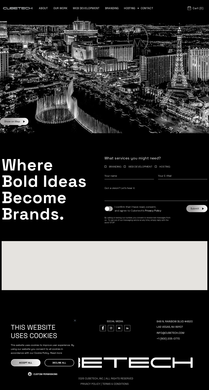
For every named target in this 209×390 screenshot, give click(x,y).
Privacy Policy (153, 210)
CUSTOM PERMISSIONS (45, 374)
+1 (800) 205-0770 (168, 338)
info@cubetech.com (170, 333)
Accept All (25, 362)
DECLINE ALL (59, 362)
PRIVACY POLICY (90, 384)
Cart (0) (198, 8)
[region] (42, 350)
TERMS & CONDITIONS (115, 384)
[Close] (75, 321)
